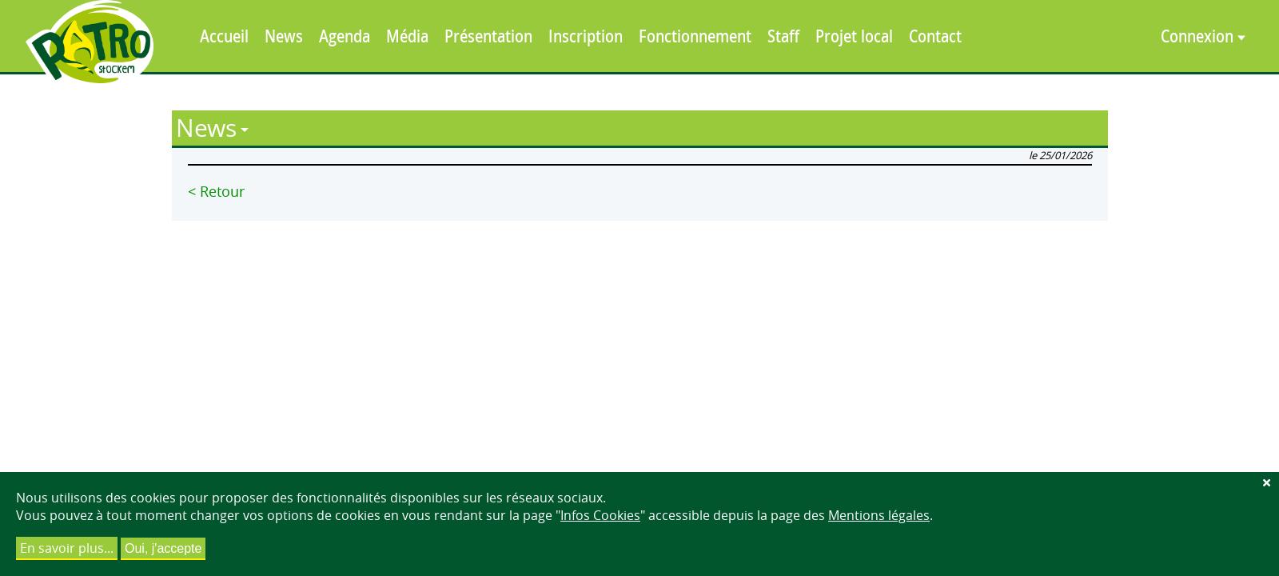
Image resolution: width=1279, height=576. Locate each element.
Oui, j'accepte (163, 548)
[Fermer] (1266, 483)
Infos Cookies (600, 515)
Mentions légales (879, 515)
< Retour (216, 191)
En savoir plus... (67, 548)
